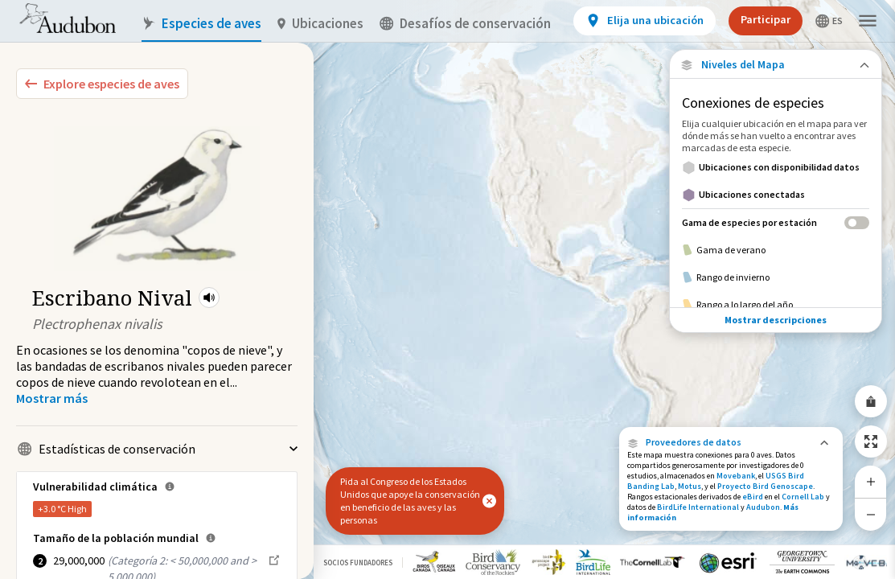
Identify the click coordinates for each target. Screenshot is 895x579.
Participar (765, 19)
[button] (209, 297)
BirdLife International (698, 507)
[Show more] (52, 398)
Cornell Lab (803, 496)
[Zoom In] (871, 482)
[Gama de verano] (775, 250)
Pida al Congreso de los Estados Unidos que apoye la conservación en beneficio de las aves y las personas (410, 500)
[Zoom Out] (871, 514)
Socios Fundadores (357, 562)
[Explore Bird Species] (102, 83)
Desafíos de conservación (465, 23)
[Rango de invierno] (775, 277)
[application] (447, 289)
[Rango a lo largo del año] (775, 304)
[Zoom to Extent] (871, 441)
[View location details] (644, 20)
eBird (752, 496)
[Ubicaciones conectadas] (775, 194)
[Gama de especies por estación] (775, 222)
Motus (689, 486)
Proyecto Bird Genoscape (765, 486)
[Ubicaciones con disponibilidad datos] (775, 167)
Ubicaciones (320, 23)
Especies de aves (201, 23)
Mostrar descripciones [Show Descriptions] (776, 320)
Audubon (763, 507)
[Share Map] (871, 401)
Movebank (735, 475)
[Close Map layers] (775, 65)
